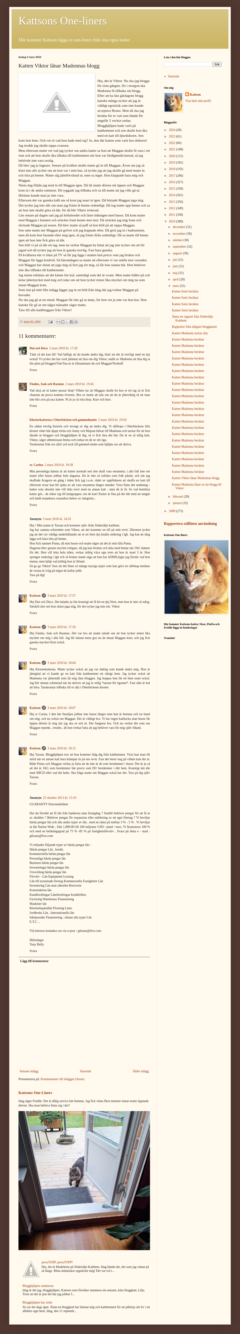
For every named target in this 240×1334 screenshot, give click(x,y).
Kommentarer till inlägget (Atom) (62, 1079)
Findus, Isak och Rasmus (47, 384)
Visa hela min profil (198, 101)
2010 (172, 221)
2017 (172, 175)
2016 (172, 182)
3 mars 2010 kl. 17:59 (61, 627)
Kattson (35, 595)
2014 (172, 195)
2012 (172, 208)
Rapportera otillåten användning (190, 523)
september (180, 246)
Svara (33, 370)
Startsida (85, 1071)
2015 (172, 188)
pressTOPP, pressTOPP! (57, 1262)
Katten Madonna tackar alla (190, 333)
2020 (172, 156)
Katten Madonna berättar (188, 339)
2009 (172, 511)
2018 (172, 169)
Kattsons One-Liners (35, 1093)
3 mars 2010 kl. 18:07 (61, 708)
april (176, 279)
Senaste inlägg (29, 1071)
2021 (172, 149)
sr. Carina (36, 465)
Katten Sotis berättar (185, 291)
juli (175, 259)
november (179, 233)
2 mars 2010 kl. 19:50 (112, 420)
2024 (172, 130)
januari (177, 503)
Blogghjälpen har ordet (37, 1302)
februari (178, 496)
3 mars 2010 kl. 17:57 (61, 595)
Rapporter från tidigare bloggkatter (194, 326)
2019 (172, 162)
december (179, 227)
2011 (172, 214)
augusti (178, 253)
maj (175, 273)
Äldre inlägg (141, 1071)
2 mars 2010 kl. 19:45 (79, 384)
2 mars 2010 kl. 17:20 (63, 348)
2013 (172, 202)
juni (175, 266)
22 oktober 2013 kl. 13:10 (59, 797)
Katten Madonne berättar (188, 352)
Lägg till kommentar (34, 961)
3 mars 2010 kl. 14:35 (57, 519)
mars (176, 286)
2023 (172, 136)
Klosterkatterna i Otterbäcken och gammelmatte (63, 420)
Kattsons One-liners (62, 21)
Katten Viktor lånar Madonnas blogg (195, 478)
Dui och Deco (39, 348)
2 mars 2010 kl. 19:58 (59, 465)
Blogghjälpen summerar (38, 1286)
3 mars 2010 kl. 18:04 (61, 663)
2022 (172, 143)
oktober (178, 240)
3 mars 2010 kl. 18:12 (61, 748)
